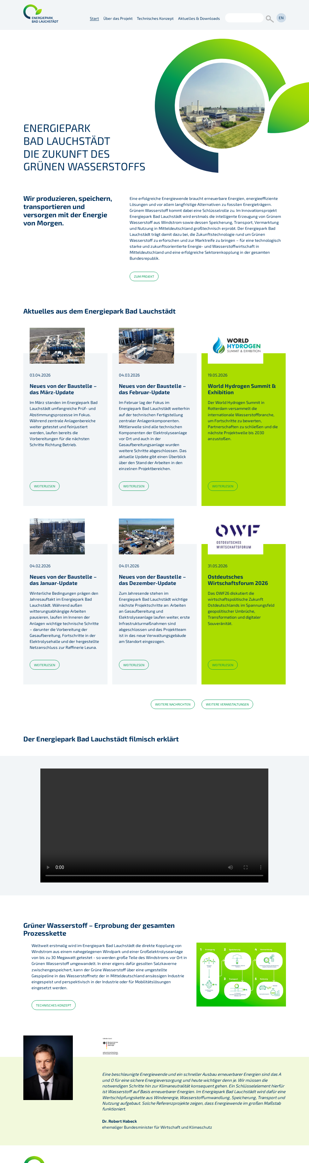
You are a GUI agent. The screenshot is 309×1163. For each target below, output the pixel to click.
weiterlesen (44, 486)
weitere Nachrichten (172, 704)
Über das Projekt (118, 18)
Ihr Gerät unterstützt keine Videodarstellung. (154, 825)
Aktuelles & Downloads (199, 18)
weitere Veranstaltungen (227, 704)
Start (94, 18)
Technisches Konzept (155, 18)
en (281, 17)
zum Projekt (144, 276)
